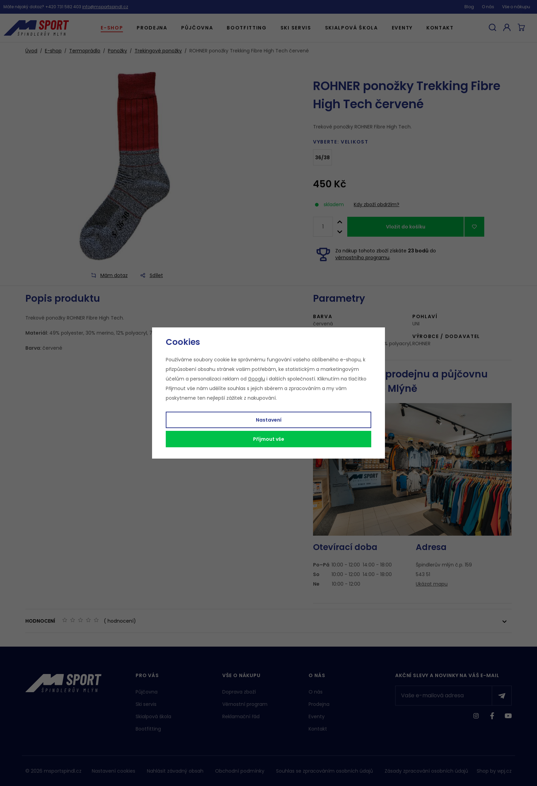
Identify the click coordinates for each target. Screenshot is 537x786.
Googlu (256, 378)
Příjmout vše (268, 439)
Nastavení (269, 419)
